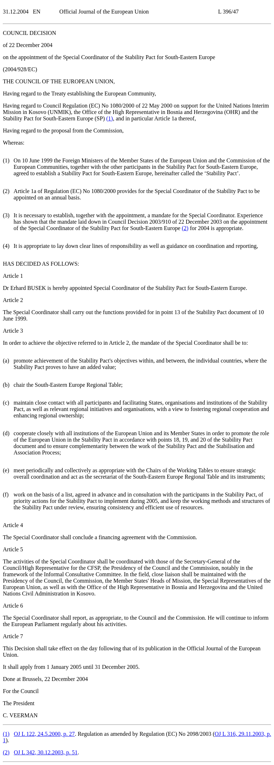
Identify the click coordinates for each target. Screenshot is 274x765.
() (109, 118)
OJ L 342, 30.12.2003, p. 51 (46, 752)
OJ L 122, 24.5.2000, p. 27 (44, 734)
